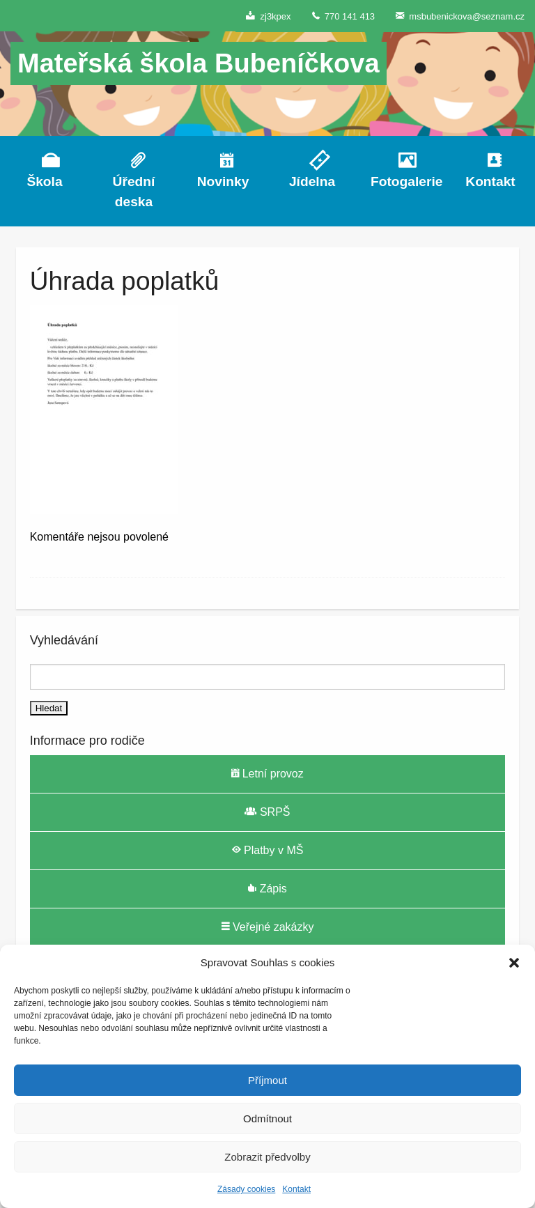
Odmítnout (267, 1118)
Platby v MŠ (268, 850)
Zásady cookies (246, 1189)
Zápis (267, 888)
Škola (44, 181)
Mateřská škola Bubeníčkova (198, 63)
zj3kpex (268, 16)
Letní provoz (267, 773)
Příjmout (267, 1080)
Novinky (223, 181)
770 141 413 (343, 16)
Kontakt (296, 1189)
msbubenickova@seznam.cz (460, 16)
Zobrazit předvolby (267, 1157)
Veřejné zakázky (268, 927)
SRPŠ (267, 812)
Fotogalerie (401, 181)
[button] (514, 963)
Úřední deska (134, 191)
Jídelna (312, 181)
